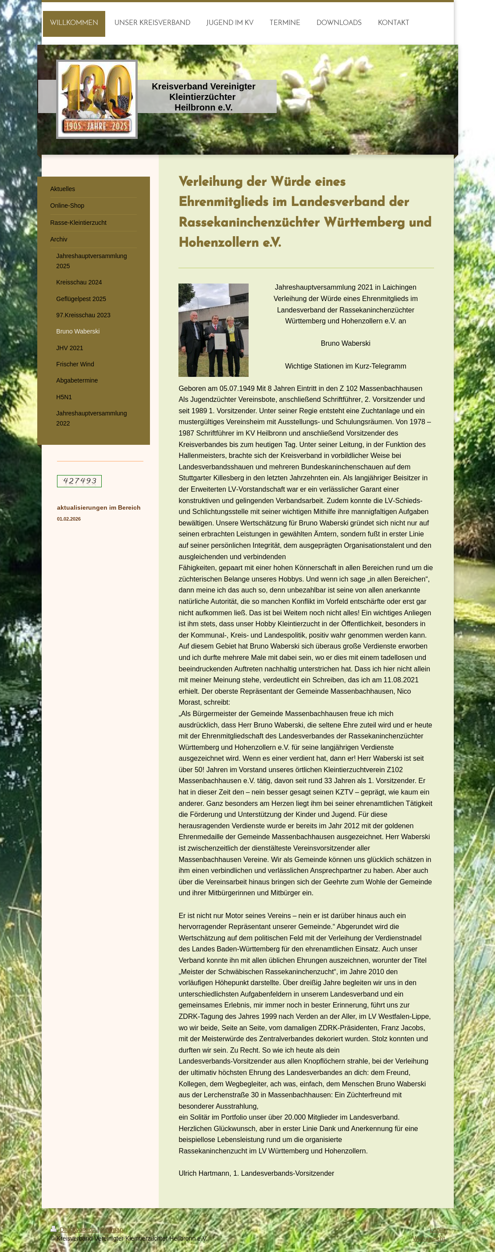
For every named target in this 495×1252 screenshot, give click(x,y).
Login (437, 1229)
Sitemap (112, 1229)
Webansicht (429, 1238)
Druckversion (73, 1229)
